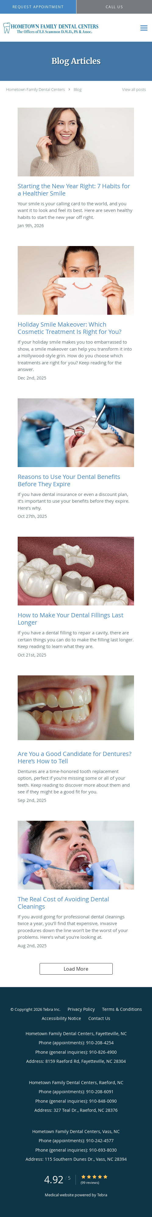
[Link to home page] (68, 28)
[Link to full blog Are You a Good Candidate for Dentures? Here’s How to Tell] (76, 721)
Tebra (102, 1195)
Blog (78, 89)
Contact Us (99, 1018)
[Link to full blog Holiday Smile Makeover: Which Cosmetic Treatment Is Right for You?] (76, 292)
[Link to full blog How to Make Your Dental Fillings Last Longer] (76, 583)
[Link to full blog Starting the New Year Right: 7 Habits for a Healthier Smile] (76, 154)
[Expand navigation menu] (144, 27)
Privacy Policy (81, 1009)
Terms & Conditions (122, 1009)
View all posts (134, 89)
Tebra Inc (51, 1009)
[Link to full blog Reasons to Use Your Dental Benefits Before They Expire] (76, 444)
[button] (38, 7)
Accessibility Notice (61, 1018)
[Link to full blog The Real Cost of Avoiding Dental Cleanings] (76, 867)
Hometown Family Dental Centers (35, 89)
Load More (76, 969)
